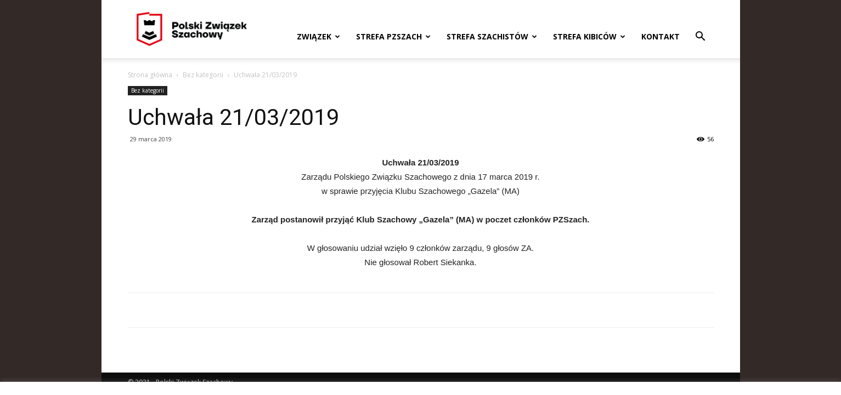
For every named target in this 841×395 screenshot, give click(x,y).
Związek (318, 36)
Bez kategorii (203, 74)
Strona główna (150, 74)
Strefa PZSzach (393, 36)
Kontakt (660, 36)
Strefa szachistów (492, 36)
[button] (700, 37)
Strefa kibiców (589, 36)
